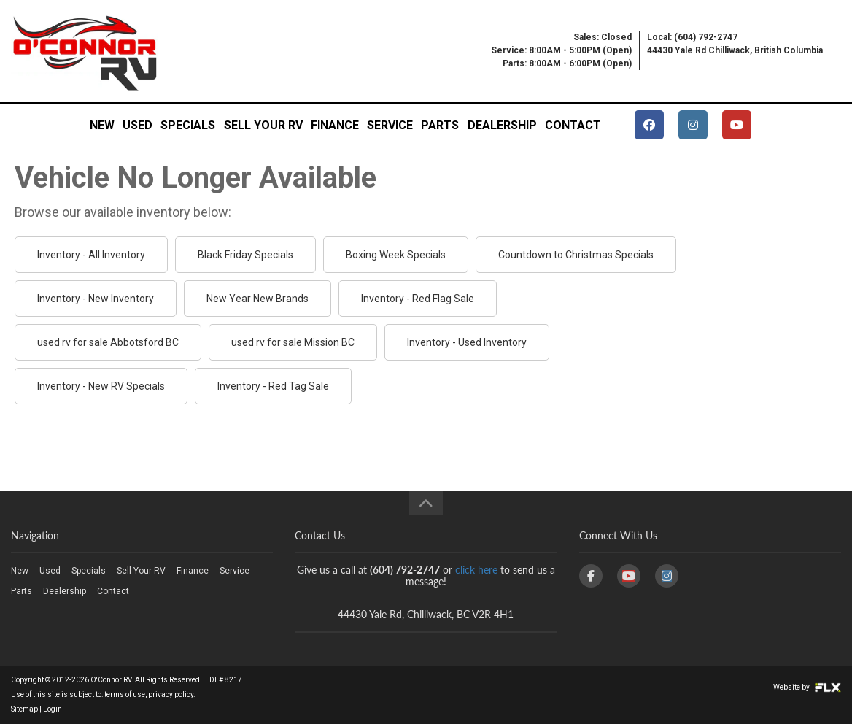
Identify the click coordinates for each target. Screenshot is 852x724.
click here (476, 569)
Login (52, 709)
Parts (440, 125)
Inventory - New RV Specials (101, 386)
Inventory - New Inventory (95, 298)
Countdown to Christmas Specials (576, 255)
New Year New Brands (257, 298)
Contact (573, 125)
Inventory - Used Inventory (467, 342)
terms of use (124, 694)
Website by (807, 687)
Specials (187, 125)
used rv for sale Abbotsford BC (108, 342)
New (102, 125)
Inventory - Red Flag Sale (417, 298)
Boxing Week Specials (396, 255)
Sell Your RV (263, 125)
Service (390, 125)
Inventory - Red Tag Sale (273, 386)
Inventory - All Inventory (91, 255)
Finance (335, 125)
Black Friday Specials (245, 255)
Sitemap (24, 709)
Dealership (502, 125)
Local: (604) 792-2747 (692, 37)
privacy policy (170, 694)
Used (137, 125)
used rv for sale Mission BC (293, 342)
